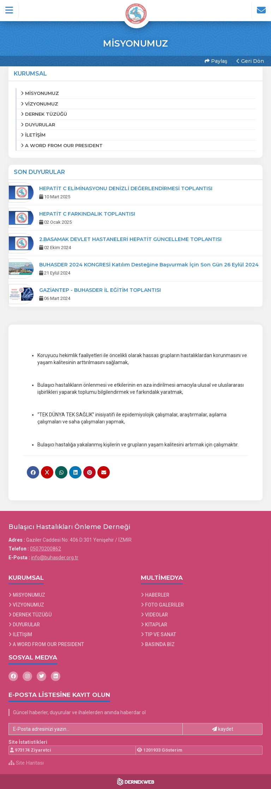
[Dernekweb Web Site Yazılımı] (136, 781)
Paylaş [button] (216, 61)
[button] (9, 10)
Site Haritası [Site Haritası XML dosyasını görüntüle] (26, 763)
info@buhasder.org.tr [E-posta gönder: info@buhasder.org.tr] (54, 557)
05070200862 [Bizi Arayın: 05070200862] (45, 549)
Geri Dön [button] (250, 61)
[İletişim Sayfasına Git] (261, 10)
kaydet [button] (222, 729)
